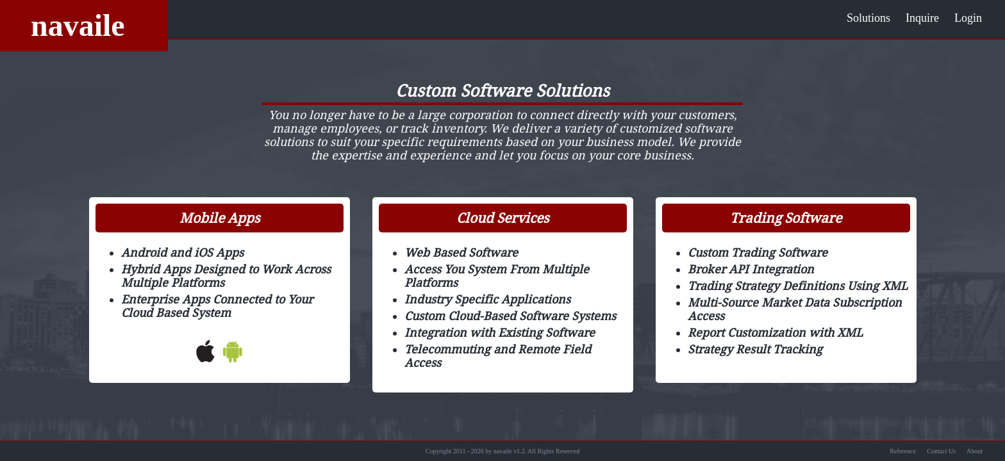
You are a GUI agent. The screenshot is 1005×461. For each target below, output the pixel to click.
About (975, 451)
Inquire (922, 18)
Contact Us (941, 451)
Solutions (868, 18)
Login (968, 18)
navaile (78, 25)
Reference (903, 451)
